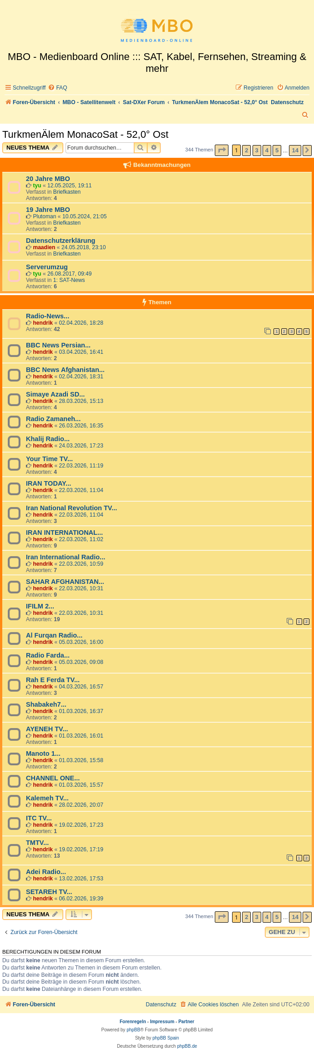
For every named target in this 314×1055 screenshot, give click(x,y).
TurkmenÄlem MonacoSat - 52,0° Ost (85, 134)
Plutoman (44, 216)
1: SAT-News (69, 280)
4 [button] (266, 150)
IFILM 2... (40, 606)
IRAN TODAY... (48, 483)
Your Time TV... (49, 458)
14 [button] (295, 150)
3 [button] (256, 150)
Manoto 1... (43, 753)
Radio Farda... (48, 655)
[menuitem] (57, 88)
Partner (186, 1021)
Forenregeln (133, 1021)
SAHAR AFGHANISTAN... (65, 581)
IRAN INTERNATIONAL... (64, 532)
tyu (37, 185)
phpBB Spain (165, 1037)
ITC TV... (39, 818)
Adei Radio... (46, 871)
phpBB (133, 1029)
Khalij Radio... (48, 438)
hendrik (43, 323)
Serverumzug (47, 267)
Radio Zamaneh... (53, 418)
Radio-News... (47, 316)
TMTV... (37, 842)
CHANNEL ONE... (53, 778)
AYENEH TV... (47, 729)
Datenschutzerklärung (60, 240)
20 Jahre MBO (48, 178)
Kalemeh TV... (47, 798)
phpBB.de (187, 1046)
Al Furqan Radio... (54, 635)
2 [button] (246, 150)
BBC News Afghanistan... (65, 369)
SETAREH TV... (49, 891)
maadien (44, 247)
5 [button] (277, 150)
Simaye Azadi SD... (55, 394)
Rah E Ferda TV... (53, 679)
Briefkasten (67, 192)
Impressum (162, 1021)
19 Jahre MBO (48, 209)
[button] (221, 150)
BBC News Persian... (58, 345)
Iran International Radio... (65, 557)
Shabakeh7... (46, 704)
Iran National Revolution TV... (71, 508)
